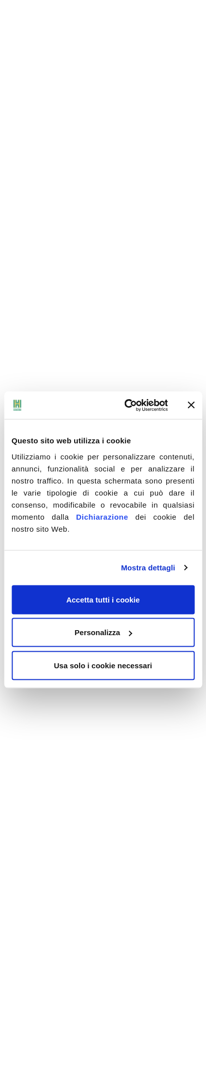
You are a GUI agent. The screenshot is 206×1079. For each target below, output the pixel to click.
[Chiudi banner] (190, 405)
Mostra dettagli (148, 567)
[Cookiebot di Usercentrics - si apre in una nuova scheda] (126, 405)
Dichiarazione (102, 516)
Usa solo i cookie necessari (103, 665)
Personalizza (103, 632)
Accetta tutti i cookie (103, 599)
